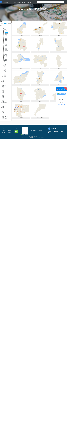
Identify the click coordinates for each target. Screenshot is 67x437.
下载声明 (3, 130)
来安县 (6, 55)
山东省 (3, 96)
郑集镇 (6, 45)
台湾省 (3, 117)
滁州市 (5, 29)
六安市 (5, 75)
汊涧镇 (6, 35)
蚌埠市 (5, 64)
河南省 (3, 97)
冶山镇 (6, 44)
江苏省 (3, 91)
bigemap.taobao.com (61, 104)
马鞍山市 (5, 66)
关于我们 (3, 132)
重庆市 (3, 105)
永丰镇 (6, 43)
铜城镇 (6, 34)
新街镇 (6, 48)
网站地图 (9, 132)
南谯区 (6, 54)
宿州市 (5, 74)
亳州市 (5, 76)
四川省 (3, 106)
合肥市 (5, 61)
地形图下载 (29, 2)
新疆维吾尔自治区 (5, 116)
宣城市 (5, 79)
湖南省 (3, 100)
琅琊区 (6, 53)
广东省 (3, 101)
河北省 (3, 82)
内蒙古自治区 (4, 85)
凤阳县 (6, 59)
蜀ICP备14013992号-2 (33, 136)
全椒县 (6, 56)
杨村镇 (6, 39)
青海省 (3, 113)
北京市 (3, 80)
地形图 (9, 23)
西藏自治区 (4, 110)
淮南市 (5, 65)
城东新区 (6, 50)
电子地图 (24, 2)
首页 (15, 2)
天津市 (3, 81)
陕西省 (3, 111)
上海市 (3, 90)
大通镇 (6, 38)
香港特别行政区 (4, 118)
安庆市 (5, 70)
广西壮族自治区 (4, 102)
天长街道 (6, 33)
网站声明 (9, 130)
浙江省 (3, 92)
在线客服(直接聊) (24, 134)
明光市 (6, 60)
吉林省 (3, 87)
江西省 (3, 95)
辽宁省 (3, 86)
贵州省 (3, 107)
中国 (2, 27)
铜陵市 (5, 69)
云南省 (3, 108)
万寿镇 (6, 49)
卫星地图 (19, 2)
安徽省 (3, 28)
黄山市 (5, 71)
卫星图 (2, 23)
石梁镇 (6, 40)
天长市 (6, 30)
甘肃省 (3, 112)
